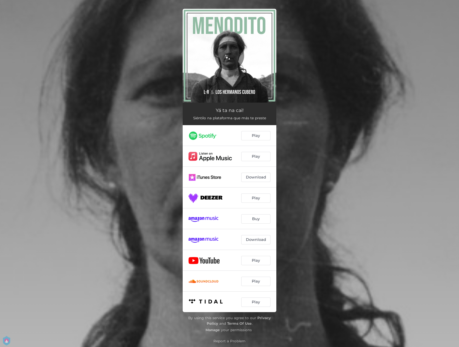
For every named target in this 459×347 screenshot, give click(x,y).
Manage (212, 330)
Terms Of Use (239, 323)
